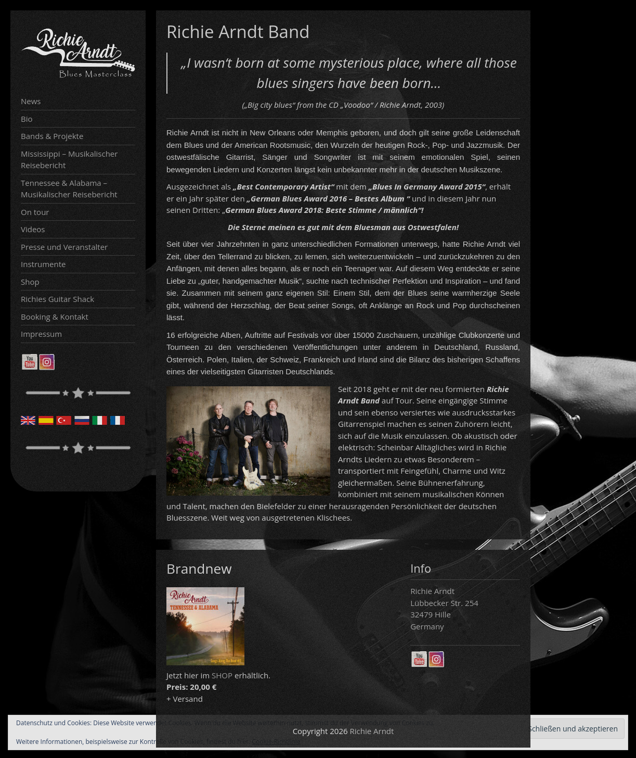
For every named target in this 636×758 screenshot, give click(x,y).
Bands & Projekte (52, 136)
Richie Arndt (372, 731)
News (31, 101)
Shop (30, 281)
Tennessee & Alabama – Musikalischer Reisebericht (69, 189)
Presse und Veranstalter (64, 247)
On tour (35, 212)
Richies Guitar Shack (57, 299)
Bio (27, 118)
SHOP (222, 675)
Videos (33, 229)
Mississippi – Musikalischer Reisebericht (69, 159)
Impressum (41, 334)
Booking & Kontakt (54, 316)
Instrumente (43, 264)
